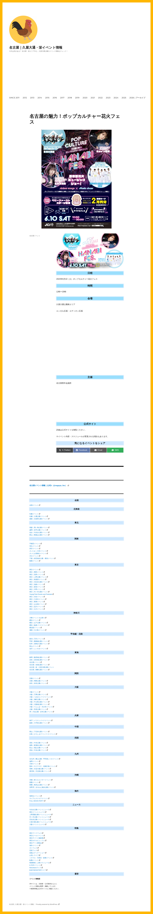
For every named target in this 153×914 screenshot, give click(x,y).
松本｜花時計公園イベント (39, 644)
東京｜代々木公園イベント (39, 592)
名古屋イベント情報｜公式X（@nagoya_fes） (49, 485)
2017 (62, 98)
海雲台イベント (35, 796)
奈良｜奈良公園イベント (38, 683)
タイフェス (34, 848)
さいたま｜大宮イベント (38, 551)
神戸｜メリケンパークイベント (41, 720)
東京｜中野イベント (37, 589)
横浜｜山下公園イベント (38, 623)
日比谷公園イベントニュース (40, 819)
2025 (124, 98)
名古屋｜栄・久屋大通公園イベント (41, 667)
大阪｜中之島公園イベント (39, 702)
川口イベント (34, 556)
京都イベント (34, 678)
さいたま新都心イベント (38, 553)
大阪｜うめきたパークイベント (41, 697)
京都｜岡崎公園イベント (38, 681)
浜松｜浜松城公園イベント (39, 660)
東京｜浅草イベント (37, 574)
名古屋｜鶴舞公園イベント (39, 670)
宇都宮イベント (35, 543)
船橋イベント (34, 561)
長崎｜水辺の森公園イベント (40, 769)
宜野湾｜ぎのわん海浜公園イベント (42, 787)
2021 (93, 98)
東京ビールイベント (37, 835)
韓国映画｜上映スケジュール (40, 863)
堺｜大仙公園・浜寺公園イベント (41, 712)
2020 (85, 98)
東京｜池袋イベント (37, 584)
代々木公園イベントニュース (40, 817)
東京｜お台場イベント (37, 604)
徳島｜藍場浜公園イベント (39, 745)
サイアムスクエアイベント (39, 798)
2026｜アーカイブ (137, 98)
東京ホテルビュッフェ (37, 840)
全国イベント (34, 505)
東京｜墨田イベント (37, 572)
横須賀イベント (35, 627)
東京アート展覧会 (36, 843)
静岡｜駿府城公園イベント (39, 657)
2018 (70, 98)
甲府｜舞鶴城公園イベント (39, 641)
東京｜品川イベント (37, 606)
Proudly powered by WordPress (47, 904)
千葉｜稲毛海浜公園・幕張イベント (42, 558)
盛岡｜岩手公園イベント (38, 530)
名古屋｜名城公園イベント (39, 665)
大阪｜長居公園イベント (38, 709)
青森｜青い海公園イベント (39, 527)
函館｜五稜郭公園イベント (39, 519)
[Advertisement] (80, 76)
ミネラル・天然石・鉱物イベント (41, 858)
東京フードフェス (36, 833)
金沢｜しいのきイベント (38, 649)
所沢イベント (34, 548)
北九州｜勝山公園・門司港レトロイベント (44, 759)
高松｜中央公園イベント (38, 743)
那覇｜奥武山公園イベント (39, 785)
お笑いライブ (34, 855)
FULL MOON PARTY (37, 801)
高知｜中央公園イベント (38, 750)
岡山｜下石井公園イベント (39, 731)
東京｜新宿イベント (37, 587)
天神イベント (34, 764)
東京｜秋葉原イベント (37, 579)
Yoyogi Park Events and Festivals (41, 594)
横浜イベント (34, 620)
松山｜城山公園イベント (38, 748)
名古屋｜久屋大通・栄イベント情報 (35, 47)
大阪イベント (34, 692)
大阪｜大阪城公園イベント (39, 704)
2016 (55, 98)
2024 (116, 98)
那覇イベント (34, 782)
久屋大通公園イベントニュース (41, 822)
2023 (108, 98)
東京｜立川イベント (37, 609)
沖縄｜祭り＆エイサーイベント (41, 780)
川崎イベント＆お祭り (37, 618)
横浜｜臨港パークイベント (39, 625)
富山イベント (34, 646)
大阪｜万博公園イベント (38, 694)
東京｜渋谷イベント (37, 597)
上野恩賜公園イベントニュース (41, 814)
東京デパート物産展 (37, 838)
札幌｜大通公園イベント (38, 516)
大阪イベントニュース (37, 824)
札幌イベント (34, 514)
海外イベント (34, 845)
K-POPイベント (35, 865)
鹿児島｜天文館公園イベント (40, 771)
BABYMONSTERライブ (38, 870)
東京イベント (34, 569)
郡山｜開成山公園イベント (39, 535)
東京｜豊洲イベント (37, 602)
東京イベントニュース (37, 812)
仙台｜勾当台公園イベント (39, 532)
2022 (100, 98)
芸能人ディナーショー (37, 853)
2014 (40, 98)
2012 (25, 98)
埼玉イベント (34, 546)
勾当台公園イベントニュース (40, 809)
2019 (77, 98)
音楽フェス (34, 850)
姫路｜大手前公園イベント (39, 723)
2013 (32, 98)
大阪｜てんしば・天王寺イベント (41, 707)
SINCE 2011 (14, 98)
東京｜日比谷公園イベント (39, 582)
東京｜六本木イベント (37, 599)
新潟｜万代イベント (37, 639)
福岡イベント (34, 761)
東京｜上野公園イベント (38, 577)
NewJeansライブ (36, 868)
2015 (47, 98)
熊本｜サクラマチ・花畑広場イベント (43, 766)
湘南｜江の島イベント (37, 630)
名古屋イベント (34, 236)
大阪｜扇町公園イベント (38, 699)
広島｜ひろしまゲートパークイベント (43, 734)
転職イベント (34, 860)
